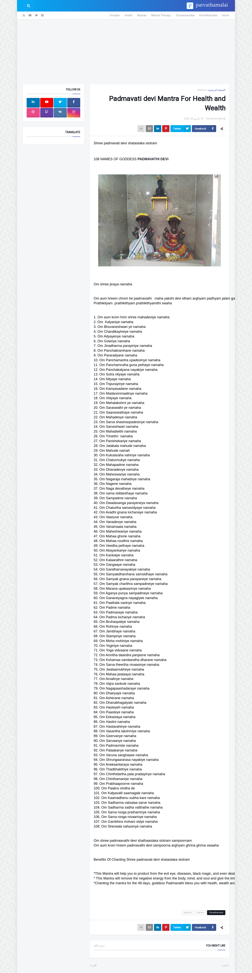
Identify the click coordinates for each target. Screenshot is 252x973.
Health (129, 15)
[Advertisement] (126, 52)
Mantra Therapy (161, 15)
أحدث (224, 965)
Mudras (141, 15)
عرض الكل (99, 945)
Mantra (201, 90)
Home (225, 15)
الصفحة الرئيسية (216, 90)
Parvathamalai (208, 15)
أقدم (94, 965)
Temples (114, 15)
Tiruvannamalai (185, 15)
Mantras (188, 912)
